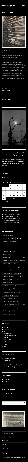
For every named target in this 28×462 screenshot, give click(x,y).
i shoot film (11, 72)
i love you (5, 279)
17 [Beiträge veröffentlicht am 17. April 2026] (17, 192)
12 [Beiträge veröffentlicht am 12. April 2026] (24, 189)
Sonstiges (6, 363)
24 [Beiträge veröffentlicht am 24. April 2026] (17, 195)
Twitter (6, 381)
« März (7, 201)
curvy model (13, 260)
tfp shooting (6, 311)
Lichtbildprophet (14, 155)
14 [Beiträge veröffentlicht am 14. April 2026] (7, 192)
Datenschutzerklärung (15, 457)
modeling (6, 295)
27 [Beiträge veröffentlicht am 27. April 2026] (4, 198)
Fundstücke (7, 333)
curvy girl (5, 260)
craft (23, 67)
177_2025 (17, 214)
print (3, 80)
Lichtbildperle (8, 5)
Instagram (7, 379)
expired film (6, 270)
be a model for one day (9, 248)
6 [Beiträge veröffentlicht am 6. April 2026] (3, 189)
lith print (9, 75)
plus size (22, 304)
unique (13, 80)
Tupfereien (5, 440)
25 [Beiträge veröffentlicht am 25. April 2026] (21, 195)
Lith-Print (14, 62)
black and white (7, 254)
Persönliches (7, 360)
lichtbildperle (17, 72)
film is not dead (18, 70)
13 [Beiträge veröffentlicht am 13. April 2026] (3, 192)
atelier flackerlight (6, 65)
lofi (18, 75)
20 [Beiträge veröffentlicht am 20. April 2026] (4, 195)
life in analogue (15, 73)
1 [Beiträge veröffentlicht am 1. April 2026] (10, 185)
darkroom (4, 69)
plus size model (7, 308)
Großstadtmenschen (10, 335)
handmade (5, 72)
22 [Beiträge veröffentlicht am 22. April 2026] (10, 195)
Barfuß (6, 327)
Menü (23, 5)
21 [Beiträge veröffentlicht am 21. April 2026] (7, 195)
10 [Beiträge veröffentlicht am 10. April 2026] (17, 189)
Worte (4, 444)
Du (4, 331)
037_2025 (17, 218)
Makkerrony (7, 216)
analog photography (9, 238)
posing (16, 308)
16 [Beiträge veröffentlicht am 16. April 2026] (14, 192)
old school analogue (16, 76)
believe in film (15, 65)
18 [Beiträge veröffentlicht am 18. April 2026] (20, 192)
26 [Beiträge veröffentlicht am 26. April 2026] (24, 195)
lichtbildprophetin (6, 73)
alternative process (8, 235)
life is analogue (7, 289)
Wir (5, 346)
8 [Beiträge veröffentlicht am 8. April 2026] (10, 189)
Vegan (5, 344)
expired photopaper (9, 70)
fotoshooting (18, 273)
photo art (14, 78)
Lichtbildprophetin (6, 62)
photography (20, 78)
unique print (19, 80)
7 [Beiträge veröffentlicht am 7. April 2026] (7, 189)
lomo (21, 75)
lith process (15, 75)
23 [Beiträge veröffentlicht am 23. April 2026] (14, 195)
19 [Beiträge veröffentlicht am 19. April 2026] (24, 192)
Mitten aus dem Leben (10, 358)
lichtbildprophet (8, 282)
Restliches (5, 448)
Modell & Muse (6, 437)
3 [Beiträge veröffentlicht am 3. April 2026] (17, 185)
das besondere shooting (10, 263)
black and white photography (15, 67)
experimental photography (14, 69)
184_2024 (17, 223)
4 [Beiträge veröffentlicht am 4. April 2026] (20, 185)
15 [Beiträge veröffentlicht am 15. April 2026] (10, 192)
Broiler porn (7, 329)
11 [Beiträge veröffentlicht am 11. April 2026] (20, 189)
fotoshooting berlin (8, 276)
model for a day (16, 292)
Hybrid (6, 338)
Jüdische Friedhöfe (9, 340)
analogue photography (17, 64)
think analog (8, 80)
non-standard (7, 76)
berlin (20, 65)
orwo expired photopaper (10, 301)
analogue (8, 64)
